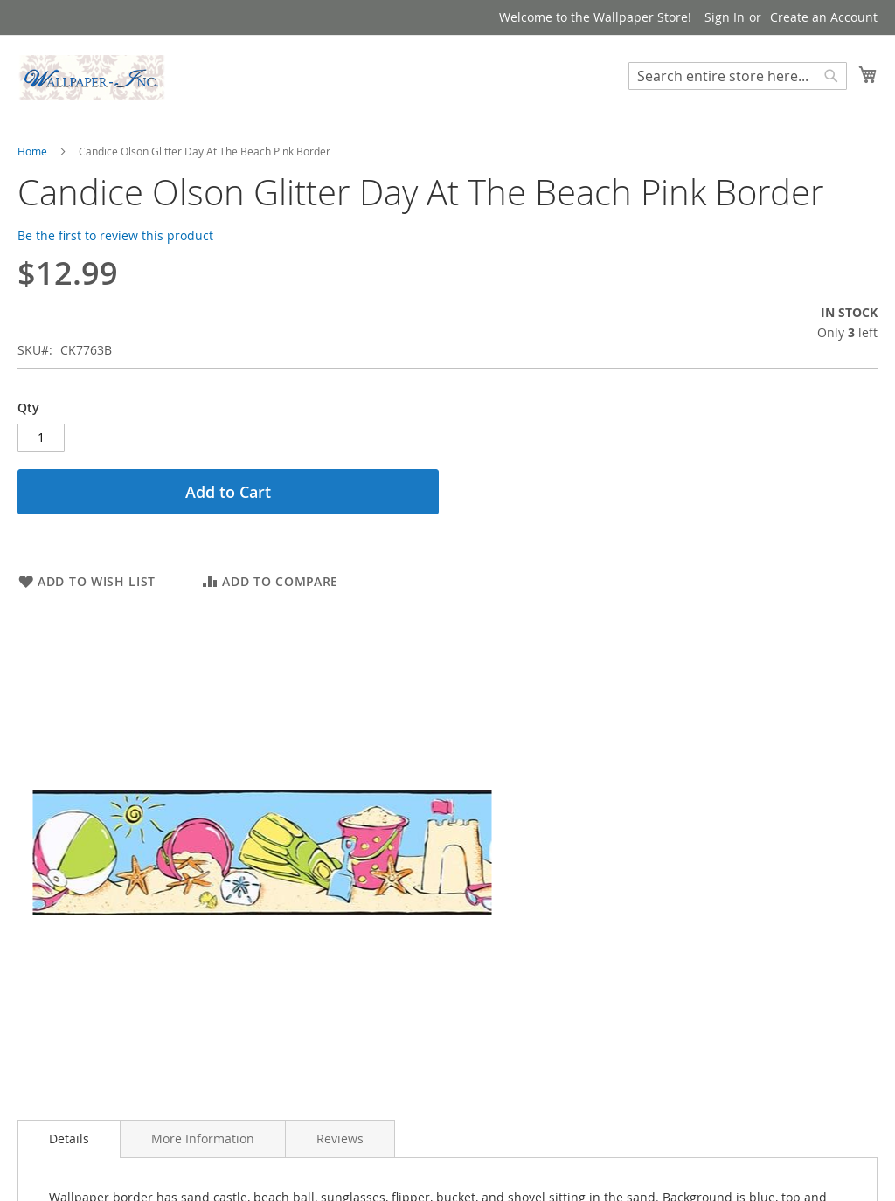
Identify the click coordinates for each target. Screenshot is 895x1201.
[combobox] (737, 76)
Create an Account (824, 17)
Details (69, 1138)
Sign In (724, 17)
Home (32, 151)
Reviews (340, 1138)
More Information (202, 1138)
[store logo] (91, 77)
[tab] (69, 1139)
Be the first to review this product (115, 235)
